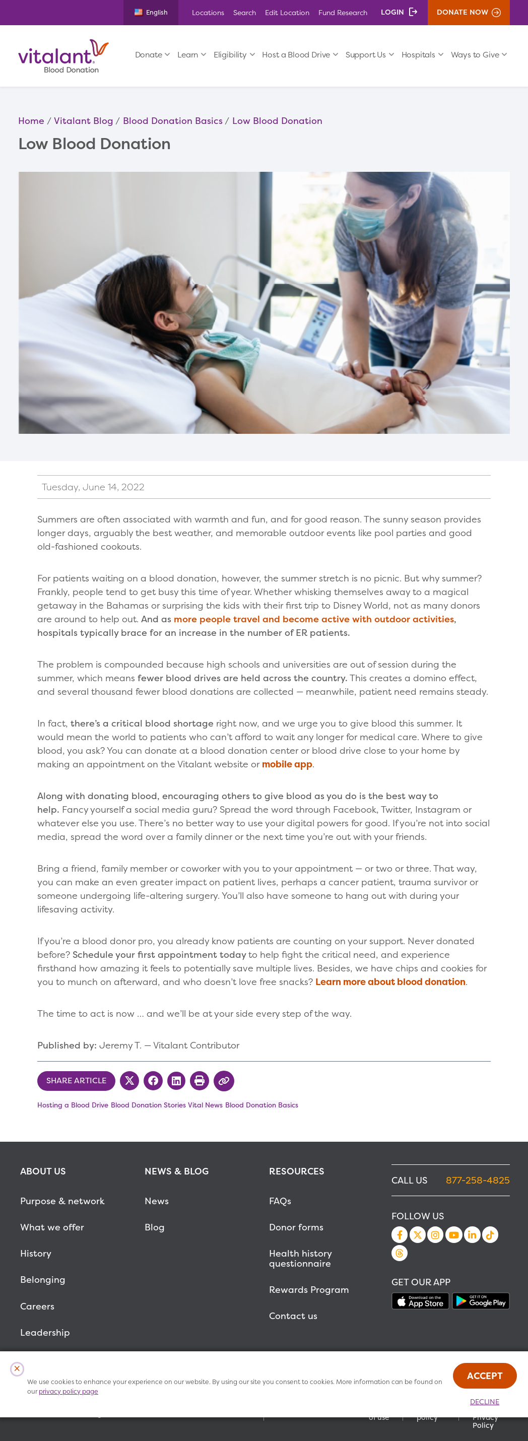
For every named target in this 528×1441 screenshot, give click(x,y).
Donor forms (296, 1227)
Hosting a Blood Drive (72, 1104)
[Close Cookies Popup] (17, 1369)
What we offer (52, 1227)
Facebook (399, 1234)
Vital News (205, 1104)
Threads (399, 1253)
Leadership (45, 1332)
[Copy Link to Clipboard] (224, 1081)
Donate (148, 54)
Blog (155, 1227)
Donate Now (462, 12)
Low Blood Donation (277, 120)
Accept (485, 1375)
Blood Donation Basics (173, 120)
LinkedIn (472, 1234)
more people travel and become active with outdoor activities (314, 619)
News (157, 1201)
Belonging (42, 1279)
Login (392, 12)
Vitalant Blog (83, 120)
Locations (208, 12)
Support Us (366, 54)
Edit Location (287, 12)
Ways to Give (475, 54)
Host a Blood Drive (296, 54)
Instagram (435, 1234)
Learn (187, 54)
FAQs (280, 1201)
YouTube (454, 1234)
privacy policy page (68, 1391)
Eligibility (230, 54)
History (35, 1253)
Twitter (418, 1234)
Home (31, 120)
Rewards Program (309, 1289)
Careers (37, 1306)
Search (244, 12)
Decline (484, 1402)
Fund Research (342, 12)
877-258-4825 (478, 1180)
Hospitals (418, 54)
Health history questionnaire (300, 1258)
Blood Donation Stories (148, 1104)
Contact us (293, 1315)
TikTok (490, 1234)
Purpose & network (62, 1201)
